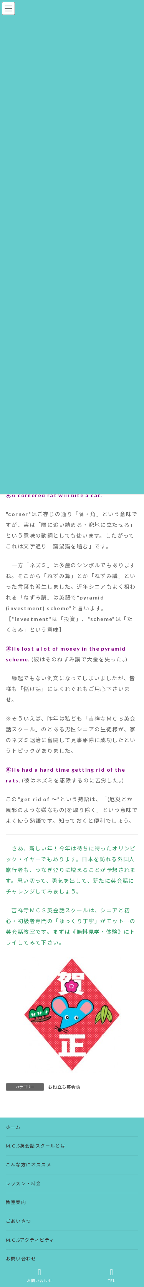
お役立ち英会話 (64, 1087)
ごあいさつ (18, 1221)
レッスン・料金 (23, 1183)
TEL (111, 1275)
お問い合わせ (21, 1259)
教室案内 (16, 1202)
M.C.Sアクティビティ (30, 1240)
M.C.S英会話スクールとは (36, 1146)
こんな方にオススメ (28, 1164)
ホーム (13, 1127)
